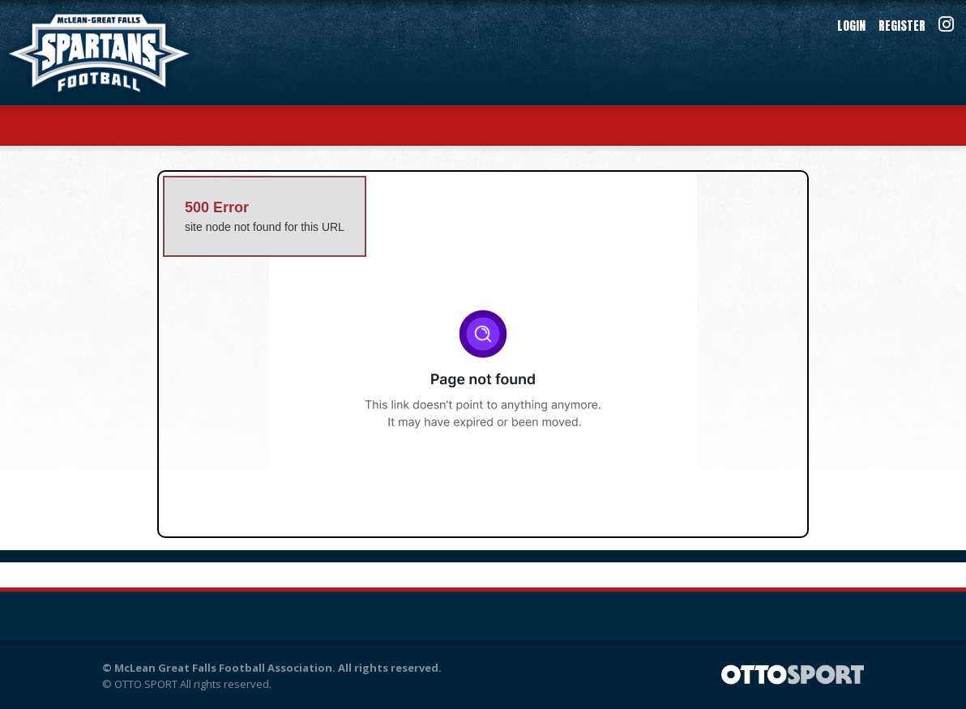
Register (901, 25)
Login (851, 25)
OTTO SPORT (145, 684)
